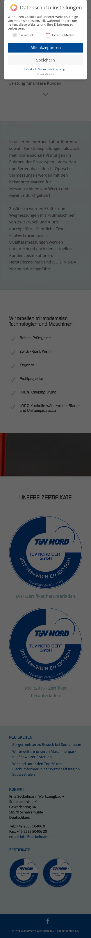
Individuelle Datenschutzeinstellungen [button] (45, 67)
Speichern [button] (45, 58)
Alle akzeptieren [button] (45, 46)
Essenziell (22, 34)
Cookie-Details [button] (45, 72)
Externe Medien (60, 34)
